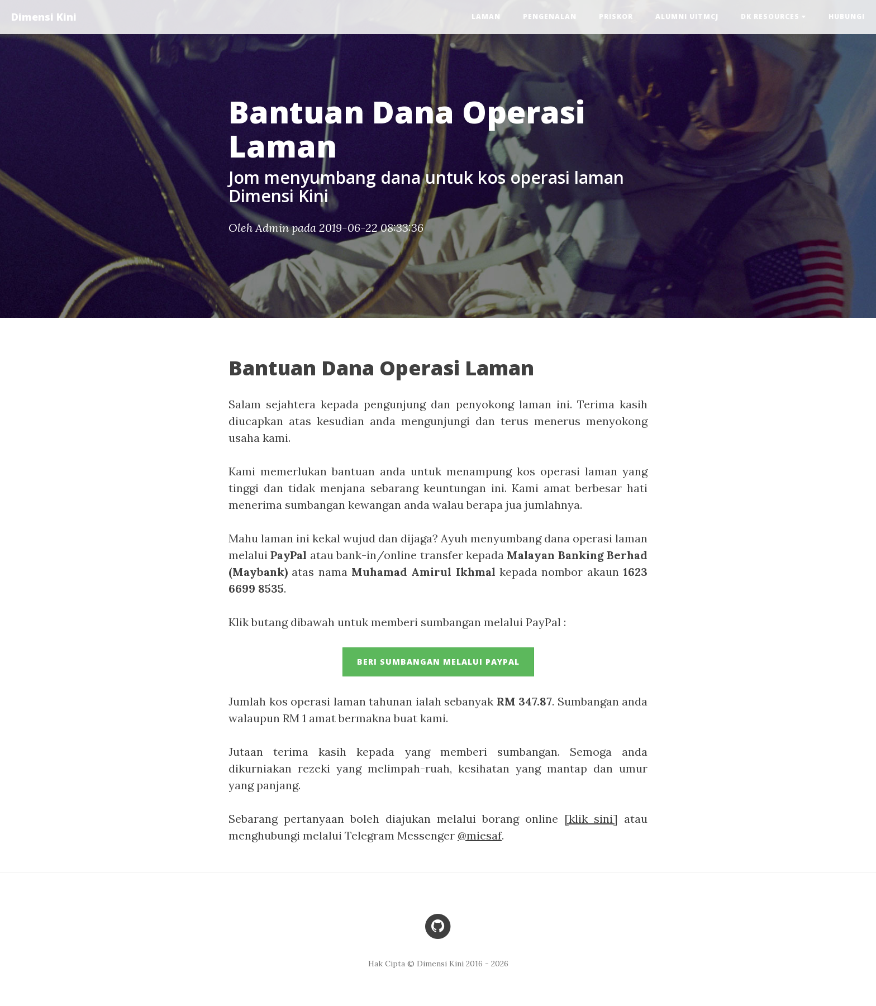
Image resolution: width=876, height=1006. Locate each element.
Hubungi (847, 16)
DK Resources (773, 16)
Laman (486, 16)
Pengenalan (550, 16)
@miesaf (480, 835)
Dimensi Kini (44, 16)
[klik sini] (591, 819)
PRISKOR (616, 16)
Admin (272, 228)
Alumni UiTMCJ (686, 16)
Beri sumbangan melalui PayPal (438, 661)
